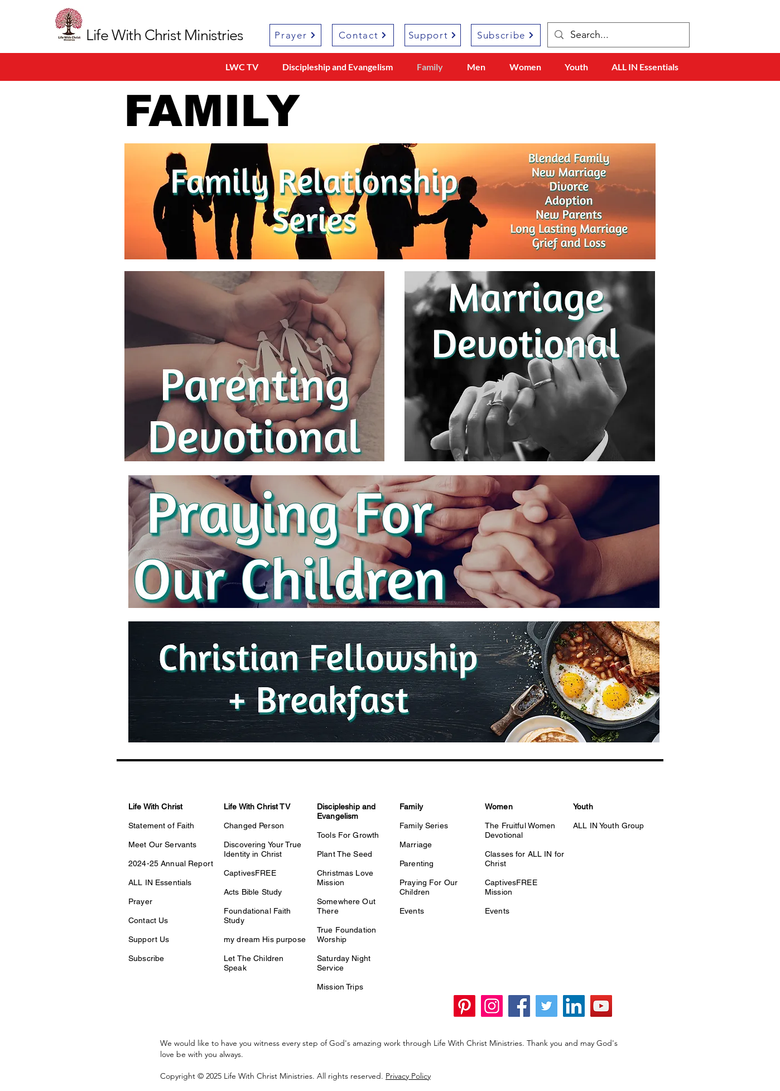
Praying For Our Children (428, 887)
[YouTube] (601, 1006)
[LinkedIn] (574, 1006)
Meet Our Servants (162, 844)
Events (411, 910)
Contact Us (148, 920)
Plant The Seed (344, 853)
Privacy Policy (408, 1076)
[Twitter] (546, 1006)
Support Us (148, 939)
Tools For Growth (348, 835)
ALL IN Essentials (159, 882)
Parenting (416, 863)
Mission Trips (340, 986)
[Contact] (363, 35)
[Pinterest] (464, 1006)
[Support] (433, 35)
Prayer (140, 901)
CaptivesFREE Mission (511, 887)
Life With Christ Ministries (164, 35)
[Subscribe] (506, 35)
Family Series (423, 825)
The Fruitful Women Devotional (520, 830)
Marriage (415, 844)
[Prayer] (295, 35)
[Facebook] (519, 1006)
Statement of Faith (161, 825)
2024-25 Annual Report (170, 863)
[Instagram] (492, 1006)
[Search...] (618, 35)
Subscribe (146, 958)
